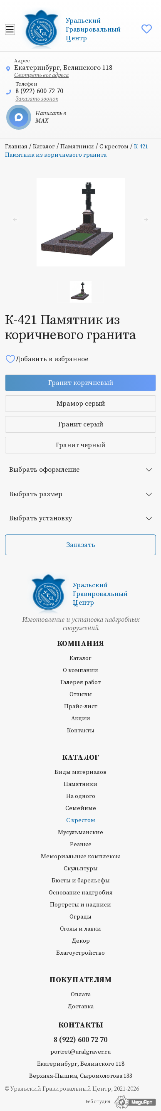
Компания (80, 643)
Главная (16, 146)
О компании (80, 670)
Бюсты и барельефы (81, 881)
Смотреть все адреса (41, 75)
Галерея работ (80, 682)
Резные (81, 844)
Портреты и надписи (80, 905)
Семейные (80, 808)
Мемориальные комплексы (80, 857)
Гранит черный (80, 445)
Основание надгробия (81, 893)
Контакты (80, 731)
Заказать (80, 545)
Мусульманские (80, 832)
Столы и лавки (80, 929)
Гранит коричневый (80, 383)
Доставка (80, 1007)
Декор (81, 941)
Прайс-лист (80, 706)
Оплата (81, 995)
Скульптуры (81, 869)
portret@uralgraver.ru (80, 1052)
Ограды (80, 917)
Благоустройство (80, 953)
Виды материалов (80, 772)
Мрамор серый (81, 403)
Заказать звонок (36, 99)
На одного (80, 796)
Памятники (77, 146)
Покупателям (80, 980)
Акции (80, 719)
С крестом (114, 146)
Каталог (44, 146)
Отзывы (80, 694)
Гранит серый (80, 424)
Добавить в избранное (46, 359)
